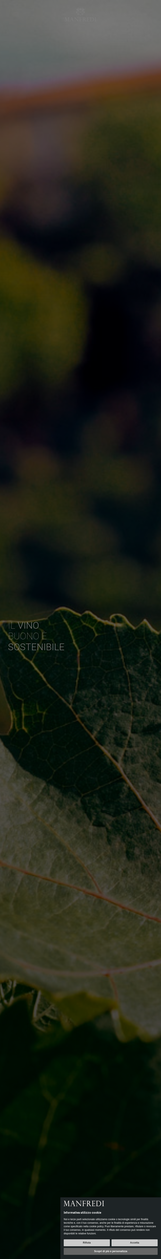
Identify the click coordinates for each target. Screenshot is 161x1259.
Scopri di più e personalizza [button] (110, 1251)
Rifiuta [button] (87, 1242)
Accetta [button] (134, 1242)
